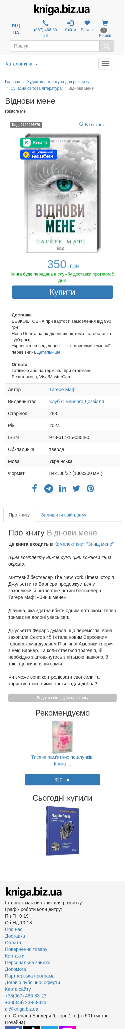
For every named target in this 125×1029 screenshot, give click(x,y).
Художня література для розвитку (58, 81)
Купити (62, 291)
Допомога (15, 969)
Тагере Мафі (63, 389)
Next (119, 831)
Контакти (14, 956)
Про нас (13, 929)
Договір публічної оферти (32, 982)
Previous (6, 831)
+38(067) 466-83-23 (25, 995)
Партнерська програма (30, 975)
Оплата (13, 942)
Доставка (15, 936)
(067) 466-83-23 (45, 29)
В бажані (91, 124)
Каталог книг (22, 63)
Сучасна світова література (36, 88)
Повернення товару (26, 949)
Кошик (105, 29)
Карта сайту (18, 989)
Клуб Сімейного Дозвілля (76, 401)
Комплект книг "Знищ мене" (84, 544)
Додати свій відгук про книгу (63, 697)
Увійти (70, 26)
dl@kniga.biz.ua (21, 1009)
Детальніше (49, 352)
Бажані (87, 26)
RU (15, 26)
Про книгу (19, 514)
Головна (12, 81)
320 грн (63, 779)
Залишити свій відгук (63, 514)
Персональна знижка (28, 962)
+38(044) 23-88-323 (25, 1002)
